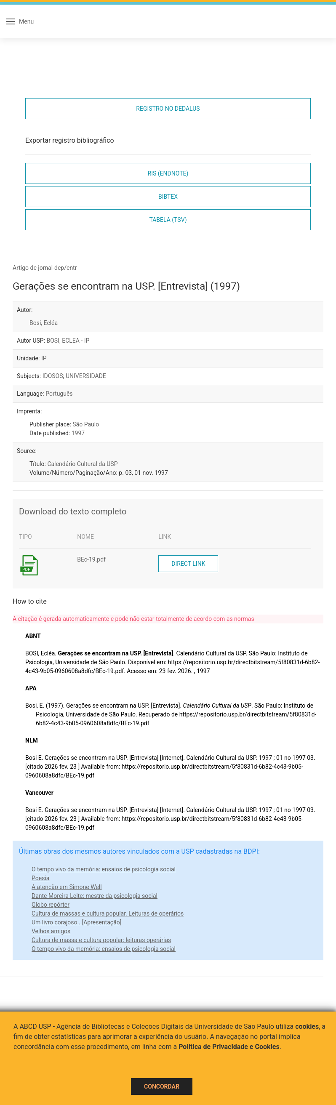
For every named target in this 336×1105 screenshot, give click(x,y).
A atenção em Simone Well (67, 887)
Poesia (40, 878)
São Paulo (85, 424)
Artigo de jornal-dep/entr (45, 267)
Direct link (188, 563)
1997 (78, 433)
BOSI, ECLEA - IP (68, 340)
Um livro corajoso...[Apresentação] (76, 922)
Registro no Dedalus (168, 108)
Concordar (161, 1086)
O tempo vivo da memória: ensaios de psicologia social (104, 869)
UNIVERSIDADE (86, 376)
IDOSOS (53, 376)
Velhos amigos (51, 931)
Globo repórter (50, 904)
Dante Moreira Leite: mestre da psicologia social (94, 895)
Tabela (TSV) (168, 219)
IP (44, 358)
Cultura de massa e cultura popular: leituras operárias (101, 940)
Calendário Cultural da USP (82, 464)
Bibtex (168, 196)
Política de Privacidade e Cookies (229, 1047)
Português (58, 393)
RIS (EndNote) (168, 173)
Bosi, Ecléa (43, 323)
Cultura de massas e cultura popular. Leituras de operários (108, 913)
